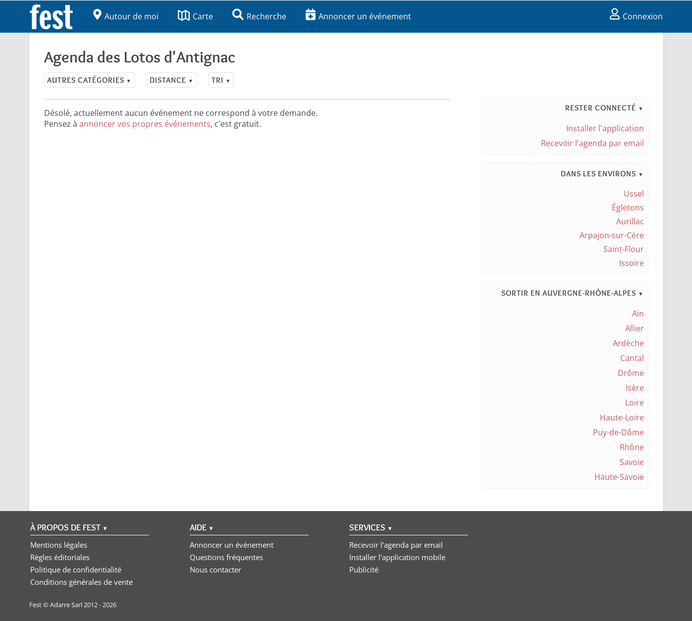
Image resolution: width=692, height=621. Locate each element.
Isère (635, 387)
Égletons (628, 207)
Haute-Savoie (619, 476)
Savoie (632, 462)
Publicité (363, 569)
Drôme (631, 372)
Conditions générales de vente (81, 582)
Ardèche (628, 343)
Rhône (632, 447)
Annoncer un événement (358, 16)
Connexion (636, 16)
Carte (195, 16)
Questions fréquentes (226, 557)
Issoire (631, 263)
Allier (634, 328)
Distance (172, 80)
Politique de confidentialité (75, 569)
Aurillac (630, 221)
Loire (634, 402)
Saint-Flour (623, 249)
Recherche (259, 16)
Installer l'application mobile (397, 557)
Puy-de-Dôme (618, 432)
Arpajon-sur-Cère (612, 235)
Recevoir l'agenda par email (592, 143)
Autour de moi (126, 16)
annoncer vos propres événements (145, 123)
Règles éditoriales (60, 557)
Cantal (632, 358)
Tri (221, 80)
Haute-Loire (622, 417)
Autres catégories (89, 80)
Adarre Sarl (66, 604)
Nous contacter (215, 569)
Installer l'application (605, 128)
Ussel (634, 193)
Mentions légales (58, 545)
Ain (638, 313)
